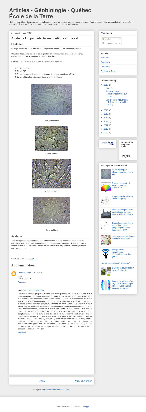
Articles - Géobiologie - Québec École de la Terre (50, 13)
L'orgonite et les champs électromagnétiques (122, 197)
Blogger (86, 407)
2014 (106, 118)
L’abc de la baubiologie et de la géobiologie (123, 269)
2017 (106, 85)
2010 (106, 129)
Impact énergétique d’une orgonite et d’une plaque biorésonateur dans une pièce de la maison (123, 284)
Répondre (22, 282)
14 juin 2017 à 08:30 (35, 272)
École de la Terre (108, 71)
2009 (106, 133)
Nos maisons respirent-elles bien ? (115, 263)
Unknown (22, 272)
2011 (106, 125)
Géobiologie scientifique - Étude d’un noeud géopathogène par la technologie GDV (123, 226)
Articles (107, 39)
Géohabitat (105, 62)
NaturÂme (105, 58)
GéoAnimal (105, 66)
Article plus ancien (83, 381)
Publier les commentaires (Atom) (57, 390)
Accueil (42, 381)
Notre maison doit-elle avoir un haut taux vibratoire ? (121, 185)
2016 (106, 110)
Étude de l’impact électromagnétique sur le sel (116, 93)
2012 (106, 121)
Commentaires (110, 43)
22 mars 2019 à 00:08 (35, 290)
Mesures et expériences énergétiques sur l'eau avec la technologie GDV (122, 212)
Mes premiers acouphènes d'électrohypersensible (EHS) (117, 102)
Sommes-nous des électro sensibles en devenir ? (123, 237)
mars (108, 88)
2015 (106, 114)
